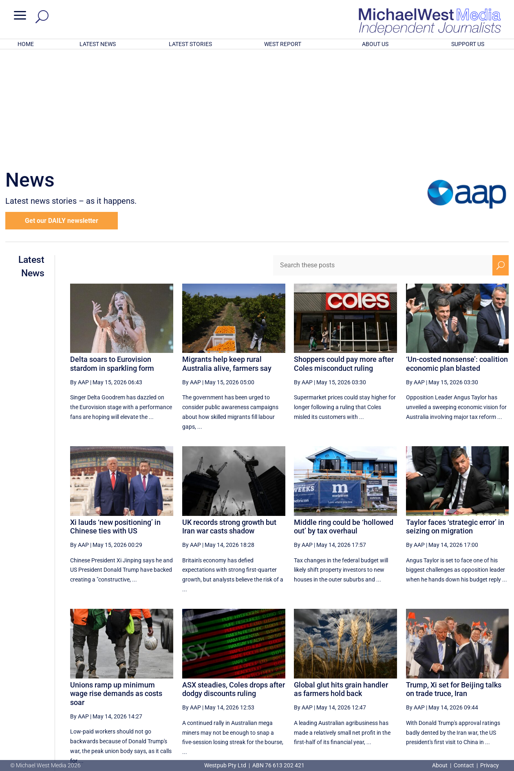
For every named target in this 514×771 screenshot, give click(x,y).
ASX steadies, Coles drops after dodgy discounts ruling (233, 582)
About (440, 765)
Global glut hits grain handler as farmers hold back (341, 582)
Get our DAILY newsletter (61, 114)
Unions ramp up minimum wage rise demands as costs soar (116, 587)
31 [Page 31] (339, 690)
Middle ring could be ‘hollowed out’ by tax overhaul (343, 420)
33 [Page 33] (380, 690)
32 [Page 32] (359, 690)
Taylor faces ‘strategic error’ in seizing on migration (455, 420)
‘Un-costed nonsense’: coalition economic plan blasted (457, 257)
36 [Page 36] (442, 690)
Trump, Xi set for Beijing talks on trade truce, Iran (453, 582)
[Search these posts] (382, 158)
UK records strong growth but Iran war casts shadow (229, 420)
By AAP (79, 275)
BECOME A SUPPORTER (472, 719)
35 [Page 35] (421, 690)
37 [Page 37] (462, 690)
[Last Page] (500, 689)
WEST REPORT (282, 44)
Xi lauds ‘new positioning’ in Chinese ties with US (115, 420)
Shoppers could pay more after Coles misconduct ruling (344, 257)
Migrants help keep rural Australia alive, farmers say (226, 257)
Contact (464, 765)
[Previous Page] (320, 689)
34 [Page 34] (401, 690)
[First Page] (302, 689)
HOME (26, 44)
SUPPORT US (467, 44)
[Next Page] (481, 689)
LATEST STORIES (190, 44)
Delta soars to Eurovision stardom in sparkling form (112, 257)
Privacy (489, 765)
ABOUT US (375, 44)
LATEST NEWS (97, 44)
